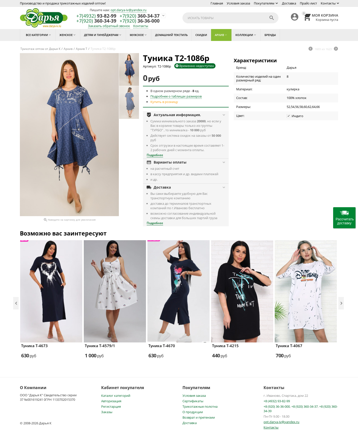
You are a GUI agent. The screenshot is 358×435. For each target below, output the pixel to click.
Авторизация (111, 401)
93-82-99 (96, 16)
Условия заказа (238, 3)
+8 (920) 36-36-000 (277, 406)
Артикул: (149, 66)
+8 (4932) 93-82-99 (277, 401)
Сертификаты (192, 401)
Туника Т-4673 (34, 345)
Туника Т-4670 (161, 345)
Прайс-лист (308, 3)
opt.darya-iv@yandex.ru (128, 10)
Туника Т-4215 (225, 345)
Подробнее (155, 155)
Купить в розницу (164, 102)
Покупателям (264, 3)
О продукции (192, 412)
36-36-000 (140, 21)
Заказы (106, 412)
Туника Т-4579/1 (100, 345)
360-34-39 (96, 21)
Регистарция (111, 406)
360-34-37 (140, 16)
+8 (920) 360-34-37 (304, 406)
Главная (217, 3)
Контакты (328, 3)
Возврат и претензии (198, 417)
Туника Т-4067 (289, 345)
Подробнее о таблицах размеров (176, 96)
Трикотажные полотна (200, 406)
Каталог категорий (115, 395)
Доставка (289, 3)
